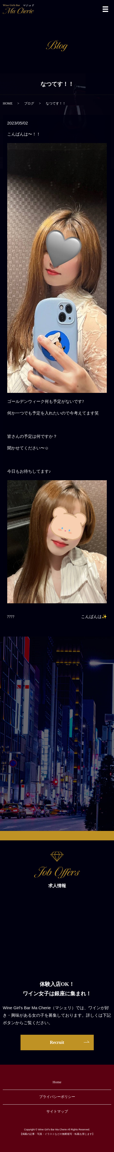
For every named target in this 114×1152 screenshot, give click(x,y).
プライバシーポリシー (57, 1097)
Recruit (57, 1042)
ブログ (29, 103)
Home (57, 1082)
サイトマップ (57, 1111)
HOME (7, 103)
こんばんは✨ (94, 616)
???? (10, 616)
